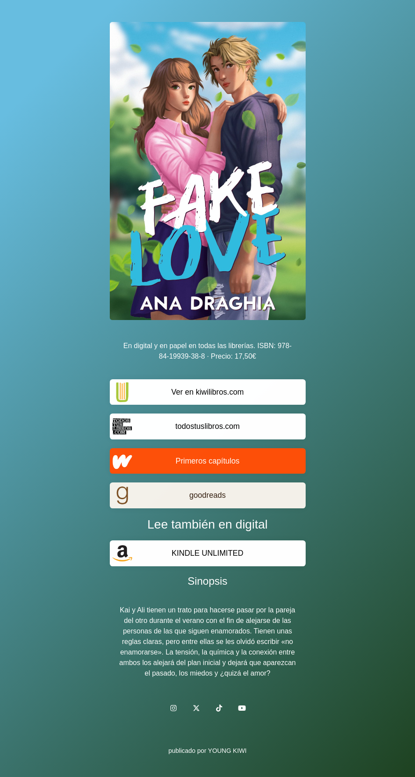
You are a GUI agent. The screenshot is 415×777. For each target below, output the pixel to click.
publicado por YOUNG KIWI (207, 750)
